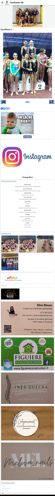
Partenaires (4, 285)
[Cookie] (2, 493)
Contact (4, 486)
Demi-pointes (5, 490)
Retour (27, 101)
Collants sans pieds (6, 488)
